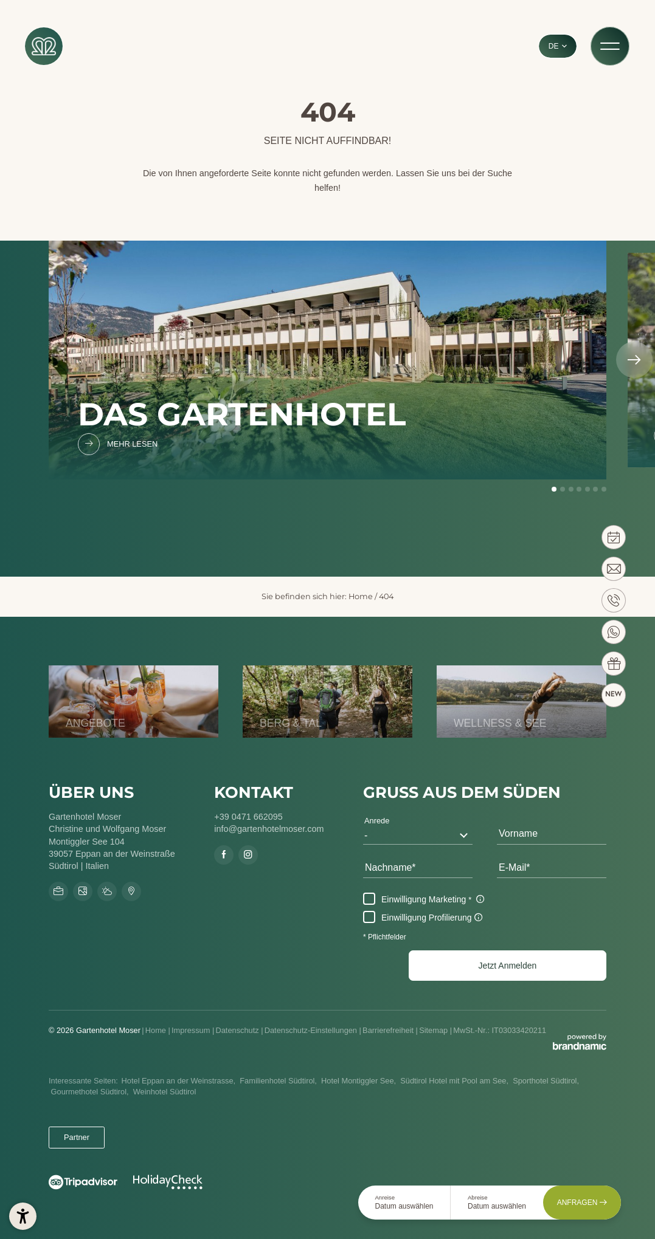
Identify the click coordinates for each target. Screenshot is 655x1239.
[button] (507, 965)
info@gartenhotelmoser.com (269, 829)
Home (360, 596)
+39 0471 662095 (248, 817)
